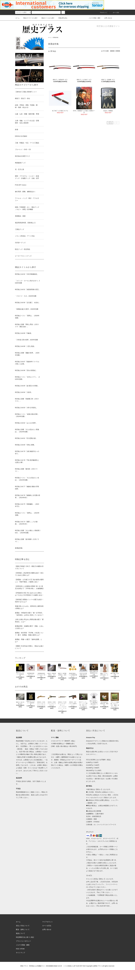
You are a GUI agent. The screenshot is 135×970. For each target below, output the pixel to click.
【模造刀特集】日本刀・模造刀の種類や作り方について (29, 567)
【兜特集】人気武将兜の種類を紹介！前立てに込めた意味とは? (29, 574)
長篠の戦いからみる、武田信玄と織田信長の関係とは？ (29, 607)
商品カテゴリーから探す (29, 18)
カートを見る (46, 925)
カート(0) (114, 12)
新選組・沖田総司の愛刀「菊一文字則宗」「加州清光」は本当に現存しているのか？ (29, 614)
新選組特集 (55, 37)
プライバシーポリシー (23, 941)
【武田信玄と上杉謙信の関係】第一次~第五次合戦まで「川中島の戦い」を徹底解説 (29, 587)
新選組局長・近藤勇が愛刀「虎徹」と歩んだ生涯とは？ (29, 627)
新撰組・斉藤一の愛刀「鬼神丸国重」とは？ (28, 640)
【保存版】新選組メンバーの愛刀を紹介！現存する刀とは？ (29, 601)
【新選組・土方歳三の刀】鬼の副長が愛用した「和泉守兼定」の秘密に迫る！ (29, 581)
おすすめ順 (105, 51)
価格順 (112, 51)
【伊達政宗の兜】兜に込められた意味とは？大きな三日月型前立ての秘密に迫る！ (29, 594)
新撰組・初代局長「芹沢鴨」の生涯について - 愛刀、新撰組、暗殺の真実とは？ (29, 634)
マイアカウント (47, 922)
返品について (20, 933)
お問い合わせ (107, 18)
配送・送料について (22, 929)
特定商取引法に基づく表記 (25, 937)
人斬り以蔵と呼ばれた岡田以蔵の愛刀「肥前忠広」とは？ (29, 621)
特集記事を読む (61, 18)
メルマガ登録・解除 (93, 18)
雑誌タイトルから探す (46, 18)
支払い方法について (22, 925)
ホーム (17, 18)
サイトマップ (20, 952)
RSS (17, 949)
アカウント (102, 12)
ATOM (22, 949)
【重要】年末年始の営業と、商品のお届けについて (29, 647)
